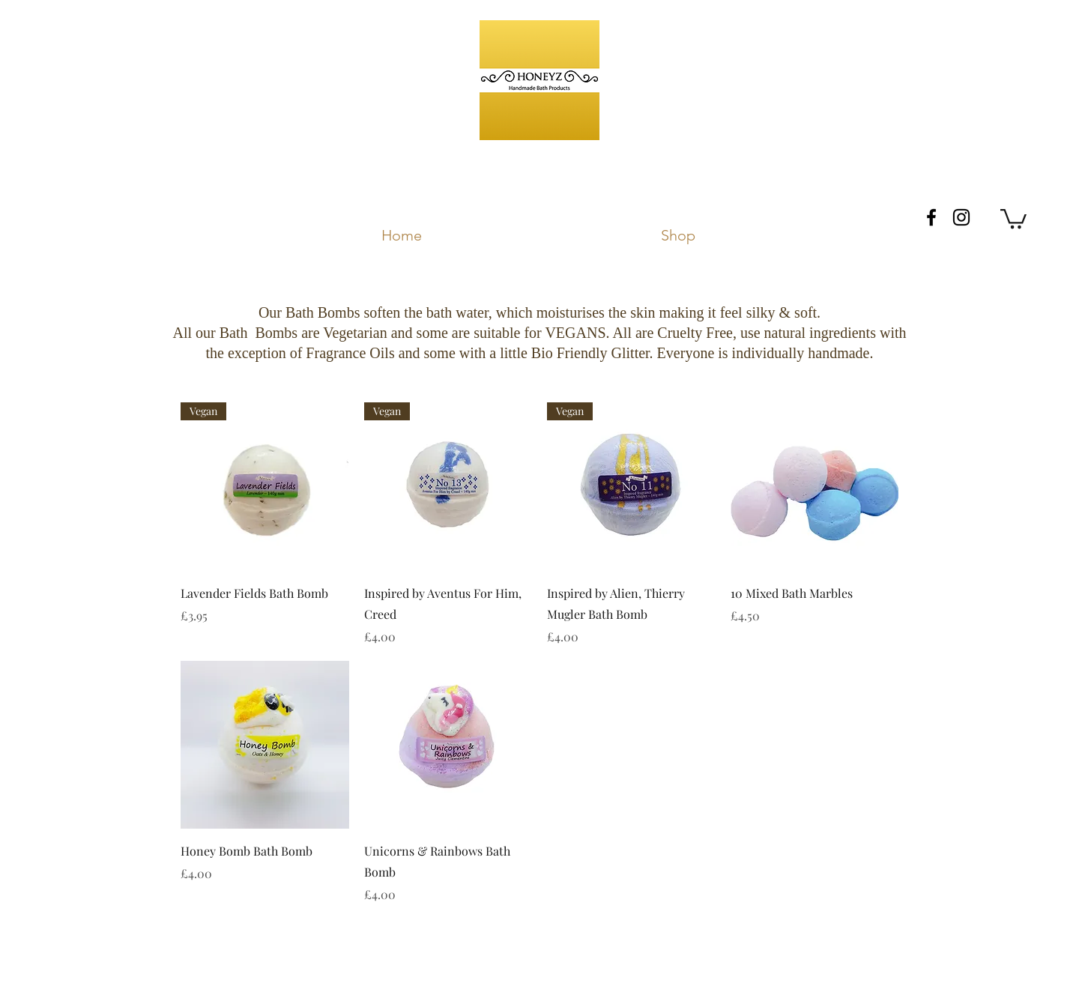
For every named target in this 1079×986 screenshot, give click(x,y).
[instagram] (961, 217)
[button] (1013, 218)
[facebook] (931, 217)
